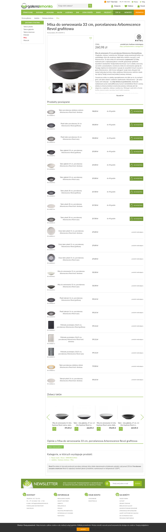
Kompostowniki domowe (128, 508)
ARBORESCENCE (71, 458)
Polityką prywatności (84, 525)
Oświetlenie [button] (28, 12)
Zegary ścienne (125, 503)
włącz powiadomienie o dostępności (131, 46)
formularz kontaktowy (35, 506)
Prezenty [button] (107, 12)
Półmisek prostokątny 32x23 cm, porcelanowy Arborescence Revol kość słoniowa (71, 339)
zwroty (60, 503)
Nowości (128, 12)
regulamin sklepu (64, 498)
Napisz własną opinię (55, 447)
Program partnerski (127, 518)
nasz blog (30, 508)
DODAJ (137, 483)
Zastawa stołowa (47, 18)
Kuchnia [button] (39, 12)
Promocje (140, 12)
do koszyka (138, 111)
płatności (61, 515)
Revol (62, 458)
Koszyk (141, 6)
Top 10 (117, 12)
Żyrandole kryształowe (128, 510)
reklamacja (62, 506)
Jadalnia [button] (50, 12)
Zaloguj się (115, 6)
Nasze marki (55, 458)
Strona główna (26, 18)
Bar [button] (77, 12)
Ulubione (129, 6)
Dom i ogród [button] (87, 12)
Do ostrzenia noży (126, 515)
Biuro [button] (98, 12)
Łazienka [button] (69, 12)
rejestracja (93, 501)
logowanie (92, 498)
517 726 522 (36, 498)
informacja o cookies (65, 513)
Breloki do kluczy (126, 506)
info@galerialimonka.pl (39, 503)
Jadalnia (36, 18)
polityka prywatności (65, 510)
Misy (57, 18)
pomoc (60, 508)
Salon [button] (59, 12)
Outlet (122, 501)
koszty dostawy (63, 501)
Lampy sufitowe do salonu (129, 513)
